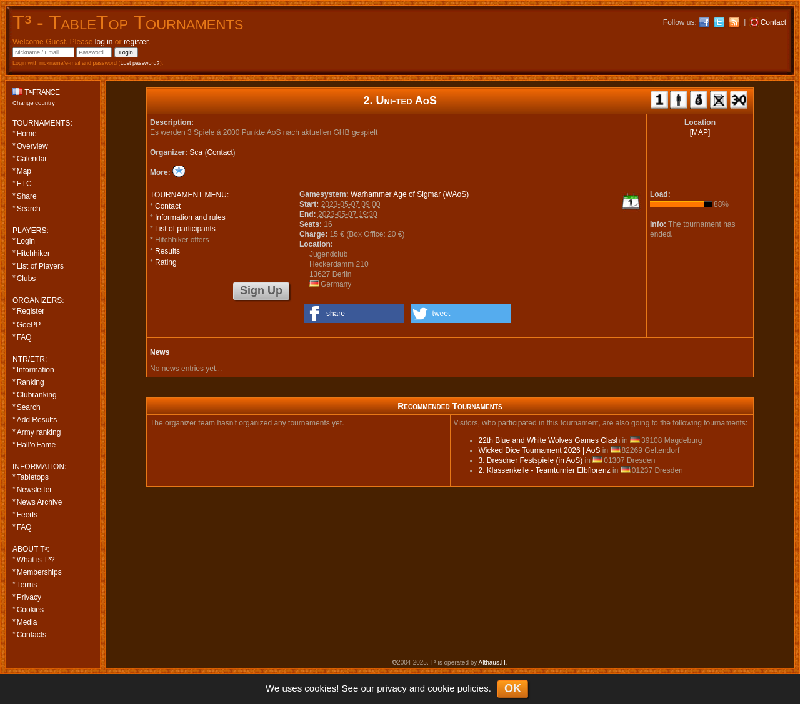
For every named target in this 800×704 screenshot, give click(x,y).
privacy (392, 688)
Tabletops (33, 477)
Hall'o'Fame (36, 444)
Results (167, 251)
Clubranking (37, 394)
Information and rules (190, 217)
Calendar (32, 158)
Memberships (39, 572)
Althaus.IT (492, 662)
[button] (354, 313)
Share (27, 196)
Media (27, 622)
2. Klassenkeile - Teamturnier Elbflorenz (545, 470)
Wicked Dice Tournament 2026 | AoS (540, 450)
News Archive (39, 502)
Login (26, 241)
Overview (32, 146)
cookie (441, 688)
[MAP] (700, 132)
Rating (166, 262)
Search (29, 208)
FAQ (24, 337)
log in (104, 41)
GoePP (29, 324)
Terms (27, 584)
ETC (24, 183)
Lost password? (140, 63)
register (136, 41)
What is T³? (36, 559)
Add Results (37, 419)
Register (31, 311)
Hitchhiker (33, 253)
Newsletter (34, 489)
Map (24, 171)
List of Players (40, 266)
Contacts (31, 634)
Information (35, 369)
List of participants (185, 228)
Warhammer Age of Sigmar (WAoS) (410, 194)
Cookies (30, 609)
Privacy (29, 597)
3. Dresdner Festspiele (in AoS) (531, 460)
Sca (195, 152)
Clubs (26, 278)
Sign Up (261, 290)
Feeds (27, 514)
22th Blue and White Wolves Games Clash (550, 440)
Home (27, 133)
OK (512, 688)
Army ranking (39, 432)
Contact (219, 152)
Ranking (30, 382)
